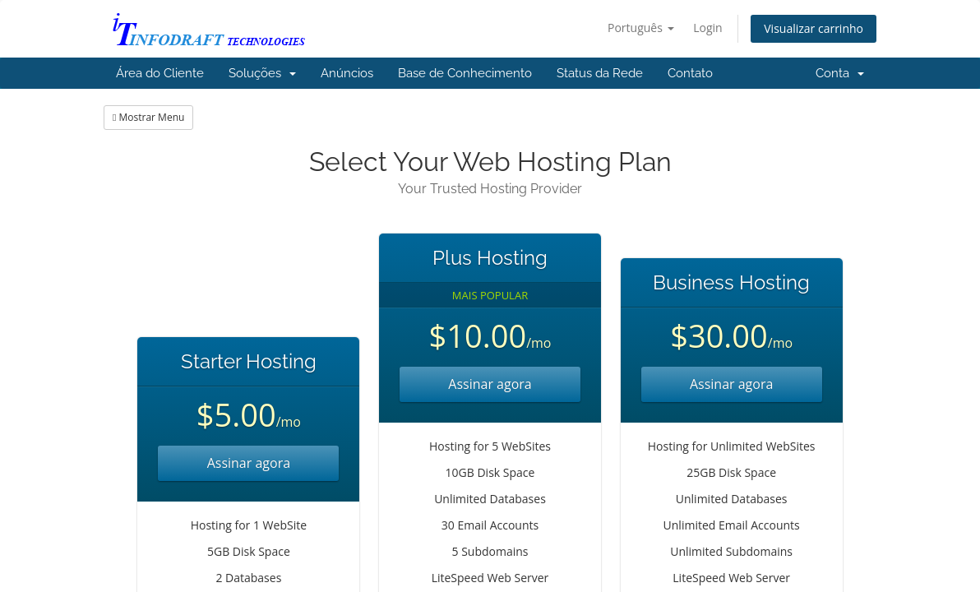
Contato (690, 73)
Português (641, 27)
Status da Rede (600, 73)
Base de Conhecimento (465, 73)
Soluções (262, 73)
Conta (840, 73)
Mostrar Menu (148, 117)
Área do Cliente (160, 73)
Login (707, 27)
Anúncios (347, 73)
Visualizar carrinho (813, 28)
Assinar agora (248, 463)
